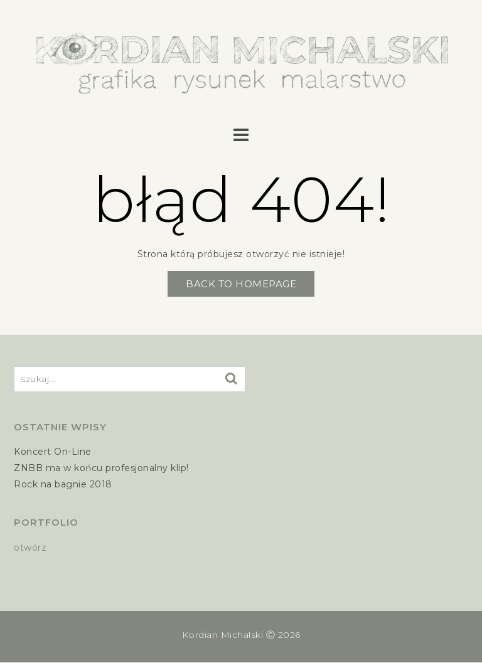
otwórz (30, 547)
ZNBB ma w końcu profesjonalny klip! (101, 468)
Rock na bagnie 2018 (63, 484)
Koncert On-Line (53, 451)
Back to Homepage (241, 284)
